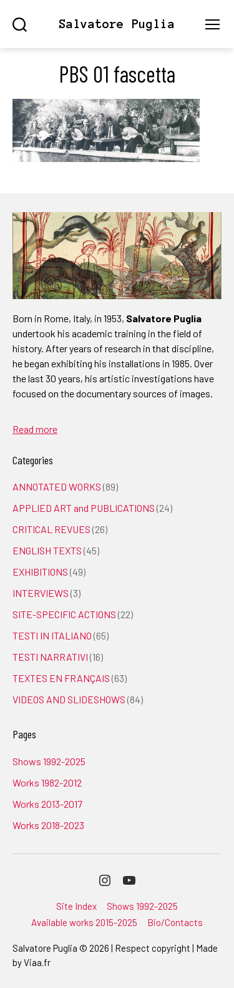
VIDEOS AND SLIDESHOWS (68, 699)
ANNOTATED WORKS (56, 486)
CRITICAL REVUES (51, 529)
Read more (34, 429)
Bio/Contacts (175, 922)
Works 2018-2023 (48, 825)
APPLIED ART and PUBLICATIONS (83, 508)
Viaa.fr (37, 962)
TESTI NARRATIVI (50, 657)
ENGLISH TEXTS (47, 550)
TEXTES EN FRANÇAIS (61, 678)
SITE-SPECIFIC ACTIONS (64, 614)
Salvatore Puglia (117, 24)
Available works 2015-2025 (84, 922)
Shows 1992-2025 (48, 761)
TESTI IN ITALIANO (52, 635)
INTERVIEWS (40, 593)
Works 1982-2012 (47, 782)
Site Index (76, 906)
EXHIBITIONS (40, 572)
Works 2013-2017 (47, 804)
